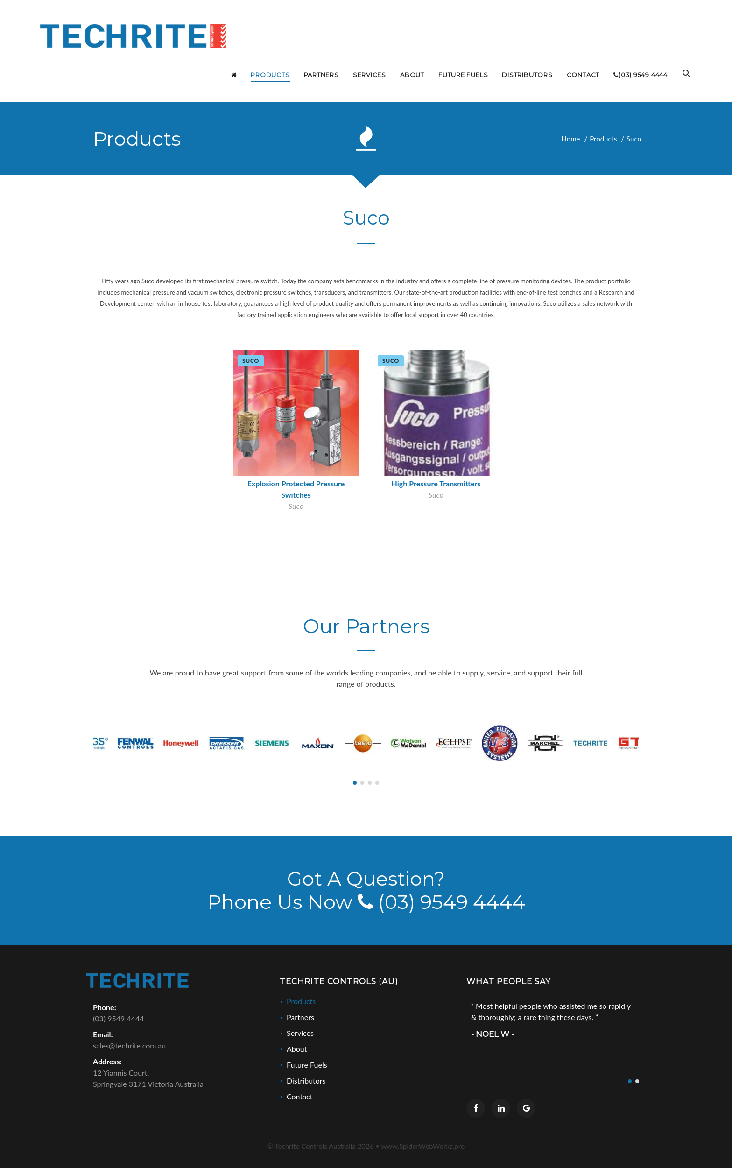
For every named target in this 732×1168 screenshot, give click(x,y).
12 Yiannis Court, (179, 1080)
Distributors (306, 1081)
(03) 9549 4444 (441, 903)
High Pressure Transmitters (436, 484)
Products (603, 138)
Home (571, 138)
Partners (300, 1017)
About (297, 1049)
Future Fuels (307, 1065)
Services (300, 1033)
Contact (299, 1097)
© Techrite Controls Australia (320, 1147)
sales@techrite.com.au (129, 1046)
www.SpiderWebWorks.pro (423, 1147)
